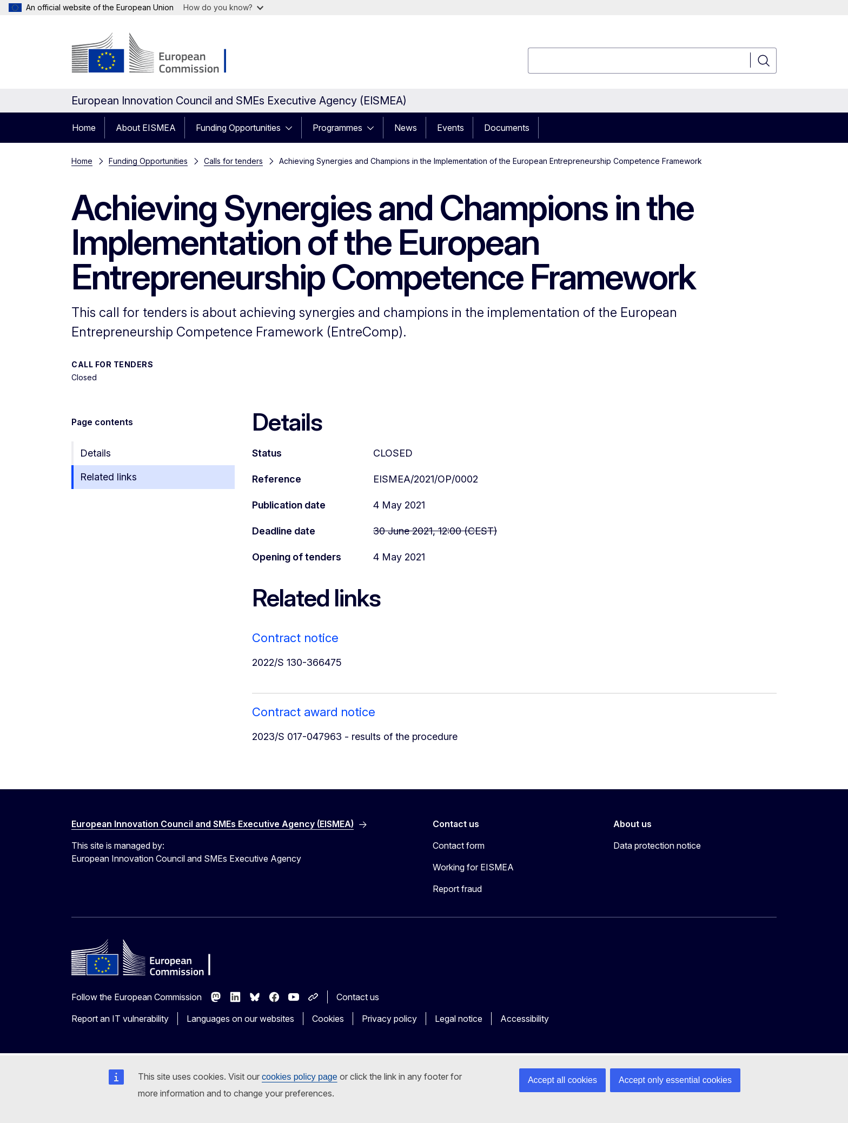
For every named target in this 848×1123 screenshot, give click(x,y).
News (405, 127)
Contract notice (295, 638)
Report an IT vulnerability (120, 1018)
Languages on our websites (240, 1018)
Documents (506, 127)
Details (95, 453)
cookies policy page (299, 1076)
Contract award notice (313, 712)
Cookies (328, 1018)
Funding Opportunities (238, 127)
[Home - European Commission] (158, 54)
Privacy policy (389, 1018)
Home (84, 127)
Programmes (337, 127)
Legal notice (458, 1018)
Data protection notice (657, 845)
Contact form (459, 845)
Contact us (357, 997)
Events (450, 127)
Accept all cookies (562, 1080)
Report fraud (457, 888)
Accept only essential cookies (675, 1080)
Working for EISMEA (473, 867)
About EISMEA (146, 127)
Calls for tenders (233, 161)
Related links (108, 477)
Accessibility (524, 1018)
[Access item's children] (292, 128)
